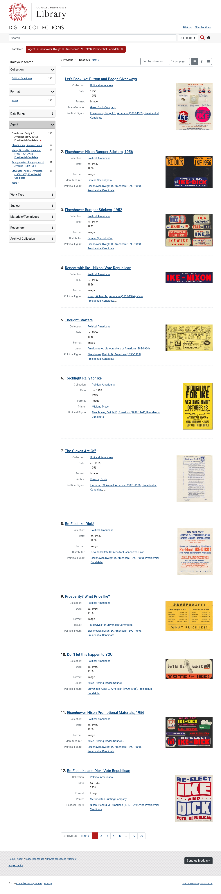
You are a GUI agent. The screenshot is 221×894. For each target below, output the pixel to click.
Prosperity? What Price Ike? (87, 596)
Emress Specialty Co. (100, 180)
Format (15, 91)
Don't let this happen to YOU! (90, 654)
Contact (72, 859)
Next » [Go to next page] (85, 836)
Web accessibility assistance (197, 883)
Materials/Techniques (24, 216)
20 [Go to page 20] (141, 836)
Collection (17, 69)
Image (15, 100)
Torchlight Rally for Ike (83, 378)
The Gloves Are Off (80, 451)
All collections (203, 27)
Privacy (48, 883)
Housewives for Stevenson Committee (110, 624)
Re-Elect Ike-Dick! (79, 523)
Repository (17, 227)
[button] (75, 49)
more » (15, 182)
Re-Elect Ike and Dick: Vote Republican (98, 770)
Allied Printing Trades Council (27, 145)
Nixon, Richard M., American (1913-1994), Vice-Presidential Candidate (26, 154)
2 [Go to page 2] (101, 836)
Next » (95, 60)
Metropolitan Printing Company (108, 799)
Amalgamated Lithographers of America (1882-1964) (119, 348)
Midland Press (100, 406)
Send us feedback (198, 860)
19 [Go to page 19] (133, 836)
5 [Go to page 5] (120, 836)
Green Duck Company (102, 107)
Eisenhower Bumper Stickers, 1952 (93, 210)
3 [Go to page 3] (107, 836)
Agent (14, 124)
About (20, 859)
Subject (15, 205)
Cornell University (18, 12)
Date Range (18, 113)
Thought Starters (79, 320)
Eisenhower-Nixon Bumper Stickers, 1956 (99, 152)
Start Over (17, 49)
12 (178, 61)
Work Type (17, 194)
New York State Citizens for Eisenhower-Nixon (117, 552)
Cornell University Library (29, 883)
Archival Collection (22, 238)
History (187, 27)
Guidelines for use (34, 859)
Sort (153, 61)
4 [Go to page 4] (113, 836)
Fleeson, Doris (98, 479)
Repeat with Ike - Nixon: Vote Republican (98, 268)
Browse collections (56, 859)
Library (51, 12)
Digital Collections (36, 27)
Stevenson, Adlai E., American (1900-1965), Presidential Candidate (27, 174)
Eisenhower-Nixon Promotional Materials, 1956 (105, 712)
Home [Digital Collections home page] (12, 859)
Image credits (16, 865)
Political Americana (22, 78)
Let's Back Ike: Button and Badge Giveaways (101, 79)
